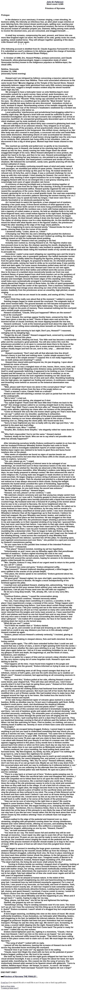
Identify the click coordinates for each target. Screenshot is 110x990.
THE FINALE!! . (20, 976)
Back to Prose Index (8, 986)
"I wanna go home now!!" (10, 988)
